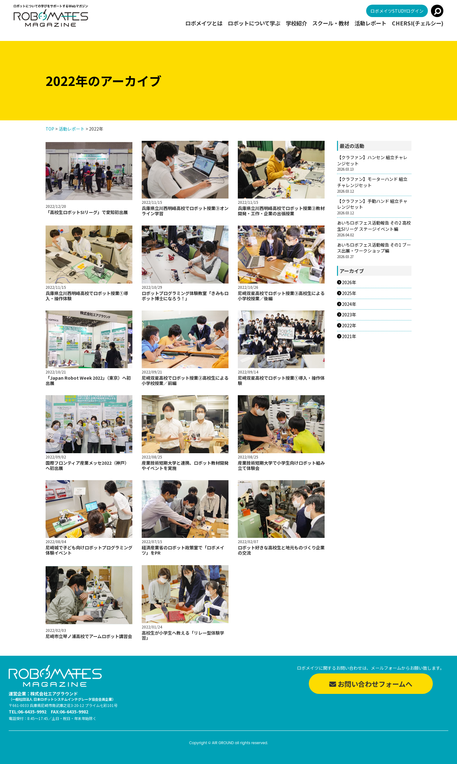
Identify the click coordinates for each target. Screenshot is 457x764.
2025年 (349, 293)
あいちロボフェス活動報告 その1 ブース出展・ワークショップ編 (374, 248)
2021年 (349, 336)
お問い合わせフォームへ (370, 684)
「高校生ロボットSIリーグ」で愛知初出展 (87, 212)
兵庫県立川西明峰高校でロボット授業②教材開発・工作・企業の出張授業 (281, 211)
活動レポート (370, 23)
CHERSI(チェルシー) (417, 23)
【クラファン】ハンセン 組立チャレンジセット (372, 160)
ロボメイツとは (203, 23)
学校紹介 (296, 23)
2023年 (349, 315)
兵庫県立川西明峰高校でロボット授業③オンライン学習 (185, 211)
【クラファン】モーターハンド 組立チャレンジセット (372, 182)
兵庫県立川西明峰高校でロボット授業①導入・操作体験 (87, 299)
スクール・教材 (330, 23)
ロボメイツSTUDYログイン (397, 11)
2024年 (349, 304)
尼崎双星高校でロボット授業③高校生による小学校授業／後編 (281, 300)
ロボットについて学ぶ (254, 23)
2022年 (349, 325)
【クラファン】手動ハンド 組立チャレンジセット (372, 204)
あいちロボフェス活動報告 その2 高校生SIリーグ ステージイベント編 (374, 226)
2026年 (349, 282)
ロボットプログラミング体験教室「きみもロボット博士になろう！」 (185, 300)
